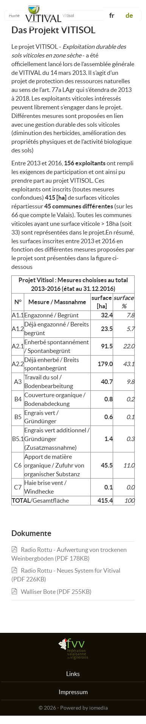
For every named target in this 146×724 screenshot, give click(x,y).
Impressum (73, 691)
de (129, 15)
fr (111, 15)
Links (73, 673)
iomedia (98, 708)
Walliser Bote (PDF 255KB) (51, 591)
